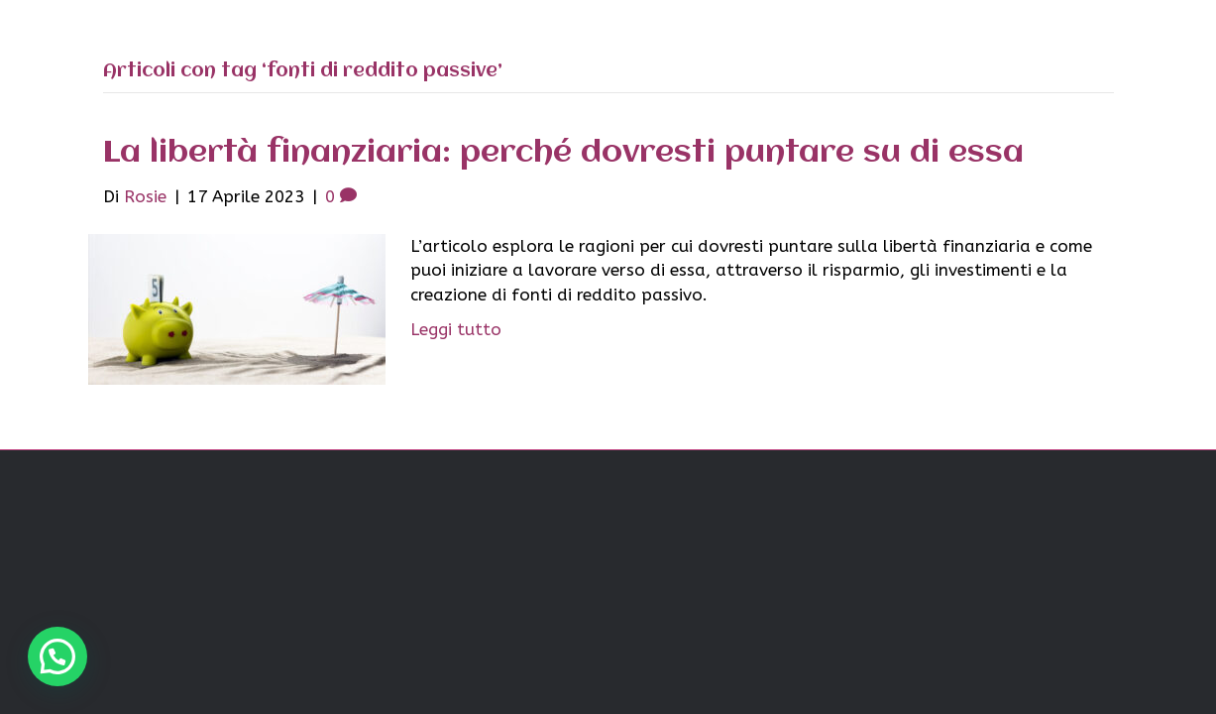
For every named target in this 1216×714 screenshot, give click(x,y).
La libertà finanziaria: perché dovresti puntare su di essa (563, 153)
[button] (57, 656)
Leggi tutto (455, 329)
